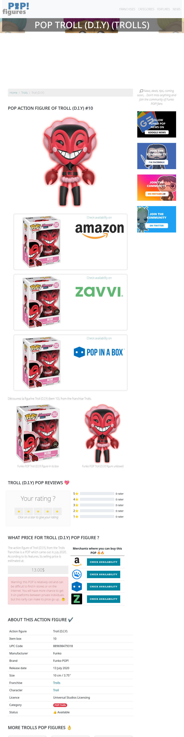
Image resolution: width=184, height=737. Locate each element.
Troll (56, 569)
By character (107, 725)
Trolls (56, 562)
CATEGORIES (146, 9)
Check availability (103, 441)
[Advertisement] (92, 62)
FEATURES (163, 9)
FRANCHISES (127, 9)
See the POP (27, 679)
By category (125, 725)
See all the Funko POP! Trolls (70, 695)
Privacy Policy (136, 732)
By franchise (89, 725)
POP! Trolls (60, 584)
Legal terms (118, 732)
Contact (103, 732)
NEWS (176, 9)
